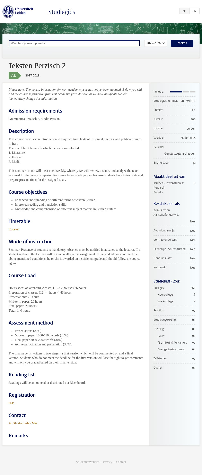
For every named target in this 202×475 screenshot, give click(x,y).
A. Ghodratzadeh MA (23, 423)
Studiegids (62, 12)
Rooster (14, 229)
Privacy (107, 462)
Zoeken (182, 43)
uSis (11, 403)
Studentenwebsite (87, 462)
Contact (121, 462)
